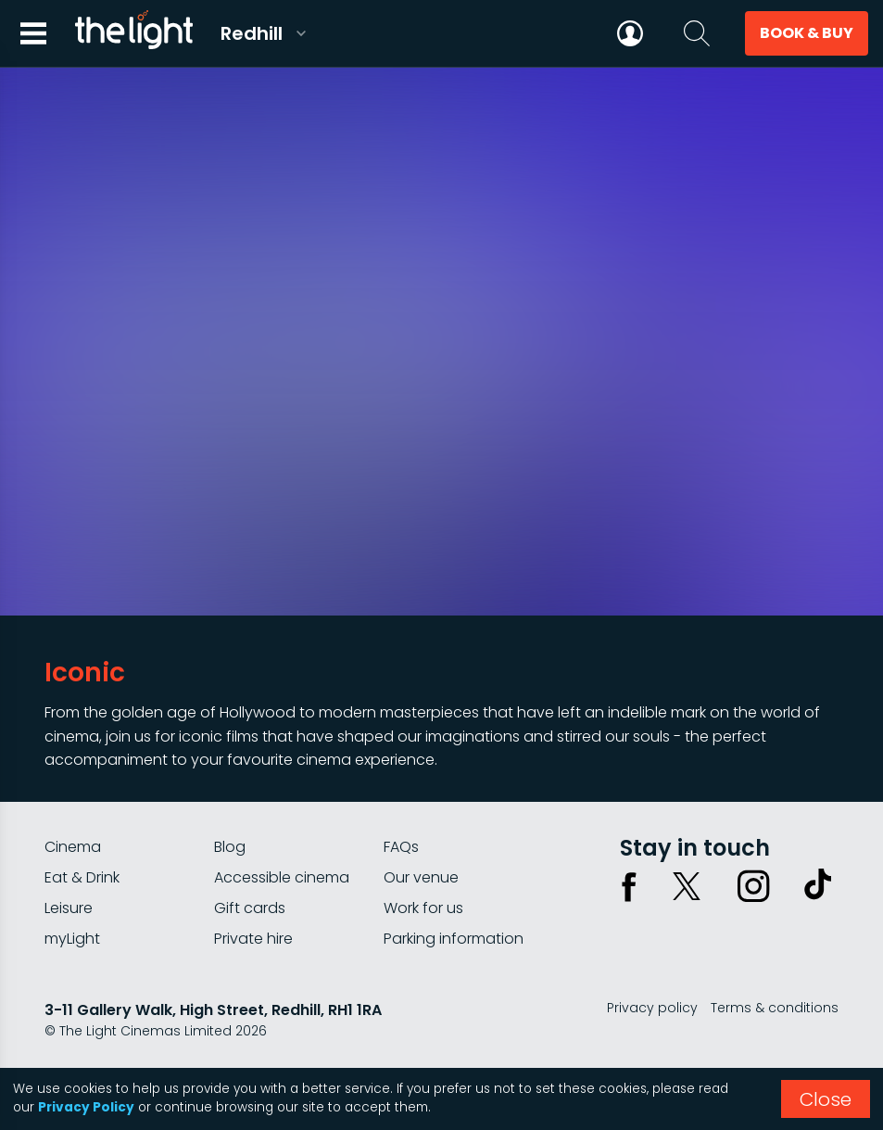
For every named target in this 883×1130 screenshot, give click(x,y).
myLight (72, 938)
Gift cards (249, 908)
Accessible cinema (281, 877)
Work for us (423, 908)
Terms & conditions (775, 1007)
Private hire (253, 938)
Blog (230, 846)
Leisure (68, 908)
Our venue (421, 877)
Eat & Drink (82, 877)
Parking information (453, 938)
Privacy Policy (86, 1107)
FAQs (401, 846)
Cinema (72, 846)
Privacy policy (652, 1007)
